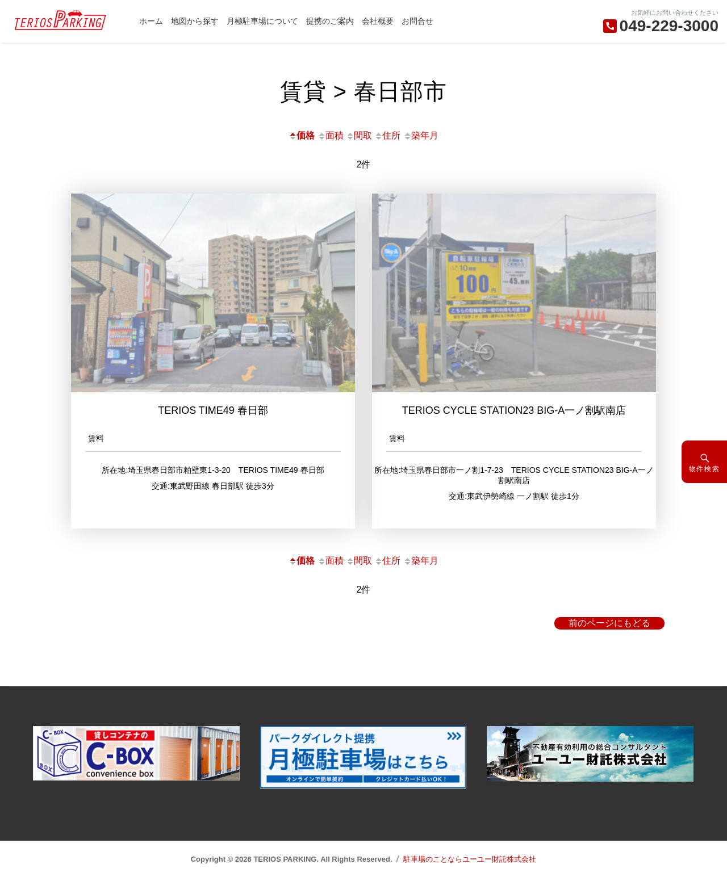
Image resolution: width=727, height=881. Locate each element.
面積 (330, 135)
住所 (387, 135)
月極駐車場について (262, 21)
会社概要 (378, 21)
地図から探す (195, 21)
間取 (359, 135)
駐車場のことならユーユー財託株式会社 (469, 859)
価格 (302, 135)
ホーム (151, 21)
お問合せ (417, 21)
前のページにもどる (609, 623)
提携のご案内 (330, 21)
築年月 (420, 135)
